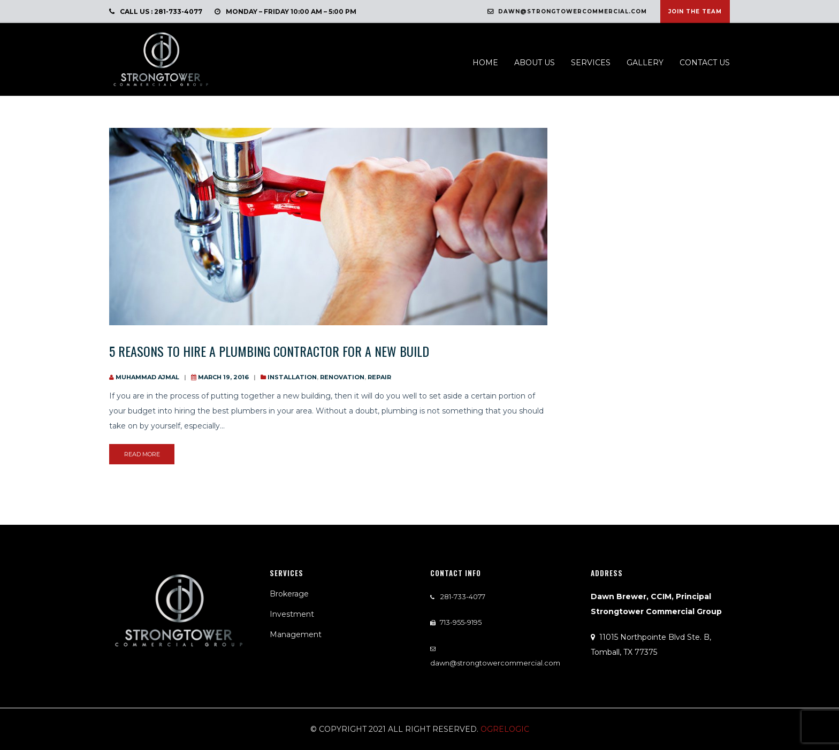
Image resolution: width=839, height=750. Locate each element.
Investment (292, 614)
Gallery (645, 62)
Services (591, 62)
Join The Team (695, 11)
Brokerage (289, 594)
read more (142, 454)
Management (296, 634)
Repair (379, 377)
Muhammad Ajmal (147, 377)
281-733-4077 (462, 596)
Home (485, 62)
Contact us (705, 62)
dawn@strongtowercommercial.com (567, 11)
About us (534, 62)
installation (292, 377)
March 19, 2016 (223, 377)
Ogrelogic (504, 729)
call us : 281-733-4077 (155, 11)
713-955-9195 (461, 622)
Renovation (342, 377)
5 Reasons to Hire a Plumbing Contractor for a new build (269, 351)
